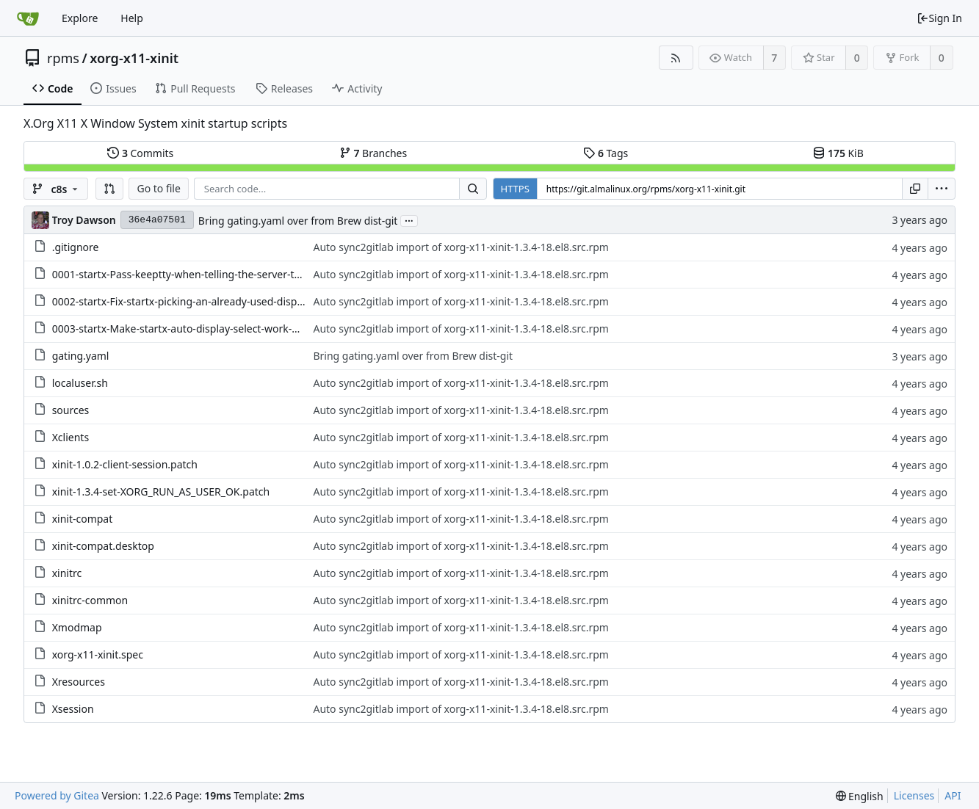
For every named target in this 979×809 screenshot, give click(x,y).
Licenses (914, 795)
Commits (140, 153)
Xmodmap (77, 627)
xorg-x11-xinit (134, 58)
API (952, 795)
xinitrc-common (90, 600)
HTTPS (515, 188)
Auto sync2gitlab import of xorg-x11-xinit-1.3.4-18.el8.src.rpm (461, 247)
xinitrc (67, 573)
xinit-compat (82, 519)
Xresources (78, 682)
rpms (63, 58)
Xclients (70, 437)
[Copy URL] (915, 189)
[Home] (27, 18)
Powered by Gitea (57, 795)
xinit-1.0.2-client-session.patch (125, 464)
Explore (80, 18)
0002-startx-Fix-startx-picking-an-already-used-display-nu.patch (204, 301)
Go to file (158, 188)
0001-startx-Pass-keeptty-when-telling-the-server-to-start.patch (204, 274)
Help (131, 18)
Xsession (73, 709)
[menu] (941, 189)
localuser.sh (80, 383)
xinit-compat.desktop (103, 546)
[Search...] (473, 189)
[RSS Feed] (676, 58)
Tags (605, 153)
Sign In (939, 18)
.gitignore (75, 247)
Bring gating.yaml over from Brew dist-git (298, 221)
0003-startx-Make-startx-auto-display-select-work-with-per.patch (206, 328)
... (409, 220)
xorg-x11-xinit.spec (97, 654)
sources (71, 410)
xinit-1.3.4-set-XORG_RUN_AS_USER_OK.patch (161, 491)
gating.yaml (80, 356)
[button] (109, 189)
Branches (373, 153)
